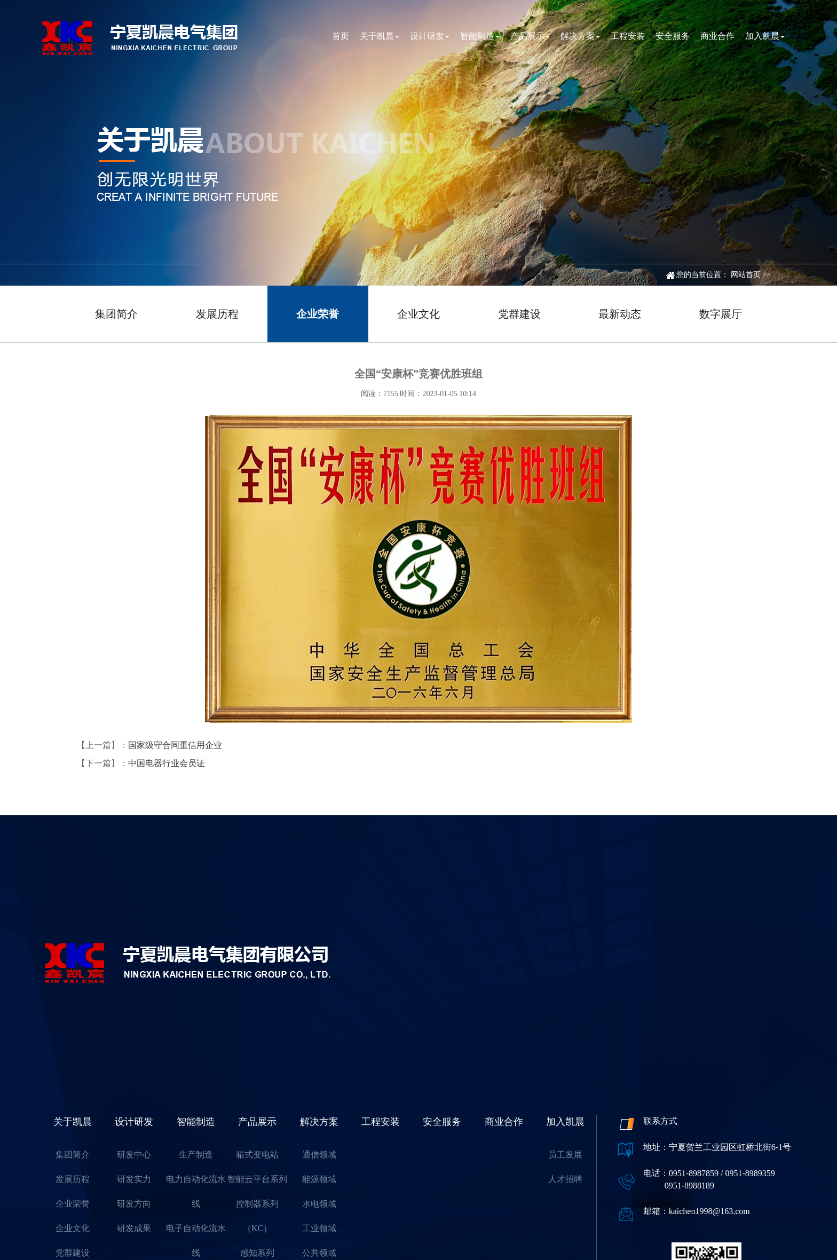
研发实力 (134, 1179)
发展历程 (217, 314)
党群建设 (519, 314)
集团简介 (116, 314)
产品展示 (530, 36)
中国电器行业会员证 (166, 763)
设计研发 (429, 36)
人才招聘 (565, 1179)
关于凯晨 (379, 36)
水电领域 (319, 1203)
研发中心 (134, 1154)
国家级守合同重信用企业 (175, 745)
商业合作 (717, 36)
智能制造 (480, 36)
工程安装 (628, 36)
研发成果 (134, 1228)
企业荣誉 (317, 314)
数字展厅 (720, 314)
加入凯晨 (765, 36)
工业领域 (319, 1228)
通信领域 (319, 1154)
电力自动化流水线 (196, 1191)
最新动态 (619, 314)
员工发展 (565, 1154)
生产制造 (196, 1154)
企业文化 (418, 314)
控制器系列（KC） (257, 1216)
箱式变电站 (257, 1154)
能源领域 (319, 1179)
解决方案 (580, 36)
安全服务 (673, 36)
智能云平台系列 (257, 1179)
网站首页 (746, 275)
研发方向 (134, 1203)
